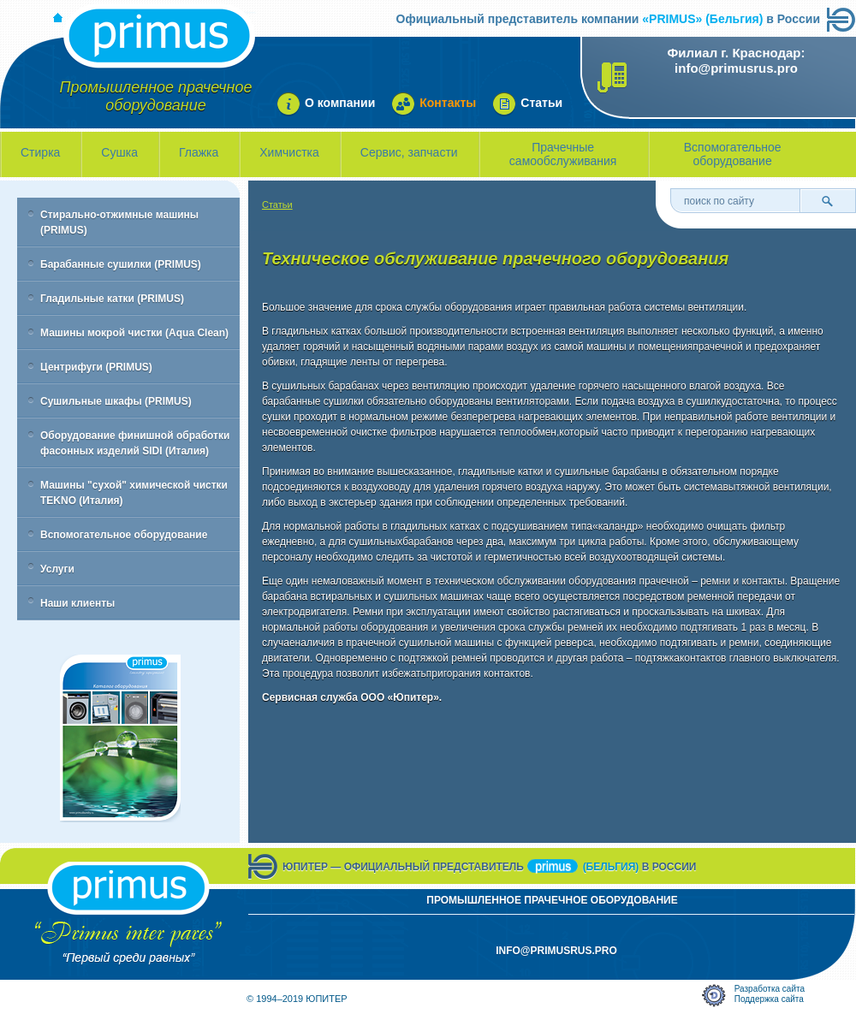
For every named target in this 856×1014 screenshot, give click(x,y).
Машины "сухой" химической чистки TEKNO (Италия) (134, 493)
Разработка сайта (769, 988)
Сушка (119, 152)
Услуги (57, 569)
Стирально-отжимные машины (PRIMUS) (119, 222)
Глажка (198, 152)
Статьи (277, 204)
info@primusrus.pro (736, 68)
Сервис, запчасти (409, 152)
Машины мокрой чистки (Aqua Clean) (134, 333)
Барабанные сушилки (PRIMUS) (120, 264)
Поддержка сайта (769, 999)
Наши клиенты (77, 603)
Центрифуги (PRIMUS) (96, 367)
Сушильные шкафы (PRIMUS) (116, 401)
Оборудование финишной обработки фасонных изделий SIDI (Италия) (134, 443)
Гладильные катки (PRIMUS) (112, 299)
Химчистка (289, 152)
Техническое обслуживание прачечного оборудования (495, 258)
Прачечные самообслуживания (563, 154)
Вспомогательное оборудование (733, 154)
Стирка (40, 152)
